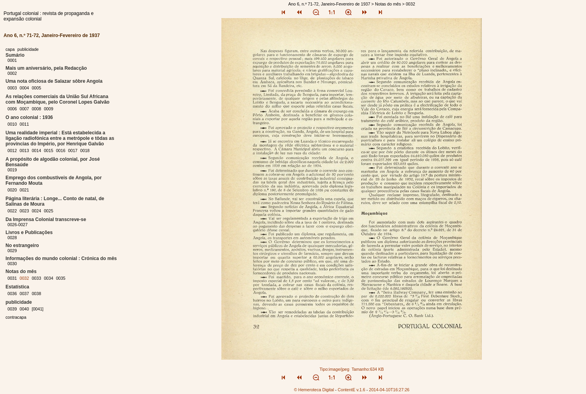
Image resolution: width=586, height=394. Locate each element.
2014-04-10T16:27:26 (389, 389)
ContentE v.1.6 (351, 389)
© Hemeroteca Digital (314, 389)
